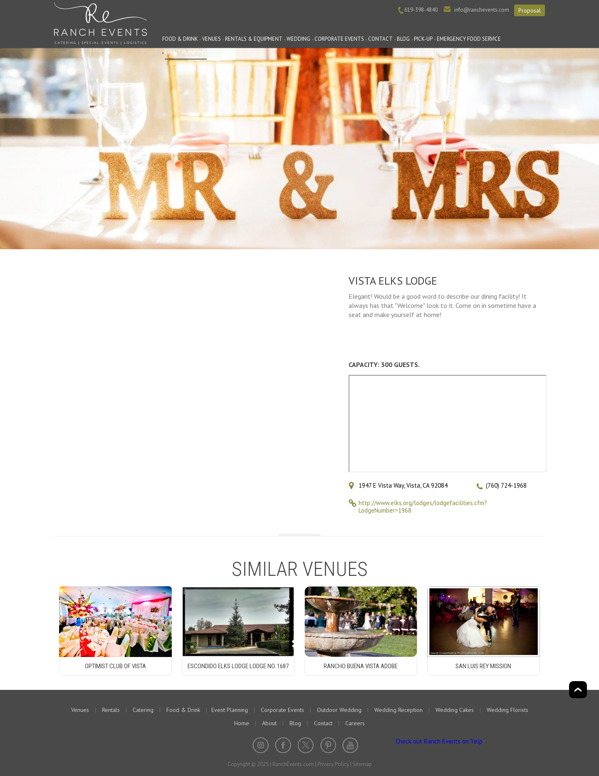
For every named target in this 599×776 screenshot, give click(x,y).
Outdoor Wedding (339, 710)
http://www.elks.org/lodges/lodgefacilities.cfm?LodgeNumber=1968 (423, 506)
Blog (403, 38)
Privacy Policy (333, 764)
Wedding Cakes (455, 710)
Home (241, 723)
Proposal (529, 10)
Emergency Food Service (469, 38)
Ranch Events (100, 22)
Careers (355, 723)
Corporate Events (339, 38)
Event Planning (186, 52)
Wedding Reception (398, 710)
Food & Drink (180, 38)
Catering (143, 710)
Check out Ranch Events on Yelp (439, 741)
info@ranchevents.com (481, 9)
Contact (380, 38)
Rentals (111, 710)
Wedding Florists (507, 710)
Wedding (298, 38)
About (269, 723)
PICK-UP (423, 38)
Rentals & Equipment (253, 38)
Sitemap (362, 764)
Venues (211, 38)
